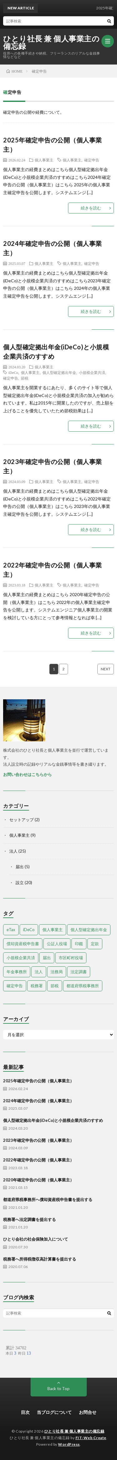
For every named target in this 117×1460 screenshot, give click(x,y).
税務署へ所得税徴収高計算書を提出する (39, 1259)
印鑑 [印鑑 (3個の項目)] (79, 943)
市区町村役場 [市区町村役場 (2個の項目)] (71, 957)
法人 (13, 851)
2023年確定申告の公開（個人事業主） (38, 1140)
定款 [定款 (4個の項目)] (95, 943)
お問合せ (87, 1412)
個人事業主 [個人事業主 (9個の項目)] (52, 929)
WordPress (69, 1444)
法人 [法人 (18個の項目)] (39, 971)
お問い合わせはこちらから (27, 774)
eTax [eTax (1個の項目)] (11, 929)
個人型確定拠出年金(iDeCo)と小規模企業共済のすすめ (53, 1120)
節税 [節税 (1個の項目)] (55, 985)
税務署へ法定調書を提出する (29, 1219)
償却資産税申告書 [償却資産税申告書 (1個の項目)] (23, 943)
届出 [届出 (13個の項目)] (47, 957)
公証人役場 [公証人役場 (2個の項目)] (57, 943)
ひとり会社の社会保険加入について (35, 1239)
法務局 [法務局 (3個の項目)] (57, 971)
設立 (20, 882)
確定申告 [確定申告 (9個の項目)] (15, 985)
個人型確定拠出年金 (59, 372)
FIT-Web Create (91, 1437)
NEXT (105, 669)
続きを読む (91, 207)
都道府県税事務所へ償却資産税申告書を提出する (47, 1199)
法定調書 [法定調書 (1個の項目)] (79, 971)
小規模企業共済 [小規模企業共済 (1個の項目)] (21, 957)
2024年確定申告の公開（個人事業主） (38, 1100)
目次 (25, 1412)
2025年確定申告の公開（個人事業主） (38, 1080)
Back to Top (58, 1388)
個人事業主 (44, 160)
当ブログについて (54, 1412)
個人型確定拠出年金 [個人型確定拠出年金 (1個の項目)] (89, 929)
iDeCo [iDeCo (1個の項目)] (29, 929)
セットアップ (21, 819)
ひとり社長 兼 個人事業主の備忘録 (51, 42)
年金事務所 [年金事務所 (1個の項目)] (17, 971)
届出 (20, 866)
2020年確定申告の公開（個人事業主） (38, 1179)
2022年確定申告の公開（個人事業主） (38, 1159)
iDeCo (13, 372)
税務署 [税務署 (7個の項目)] (37, 985)
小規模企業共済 (92, 372)
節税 (24, 378)
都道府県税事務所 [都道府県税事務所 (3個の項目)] (82, 985)
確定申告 (91, 160)
